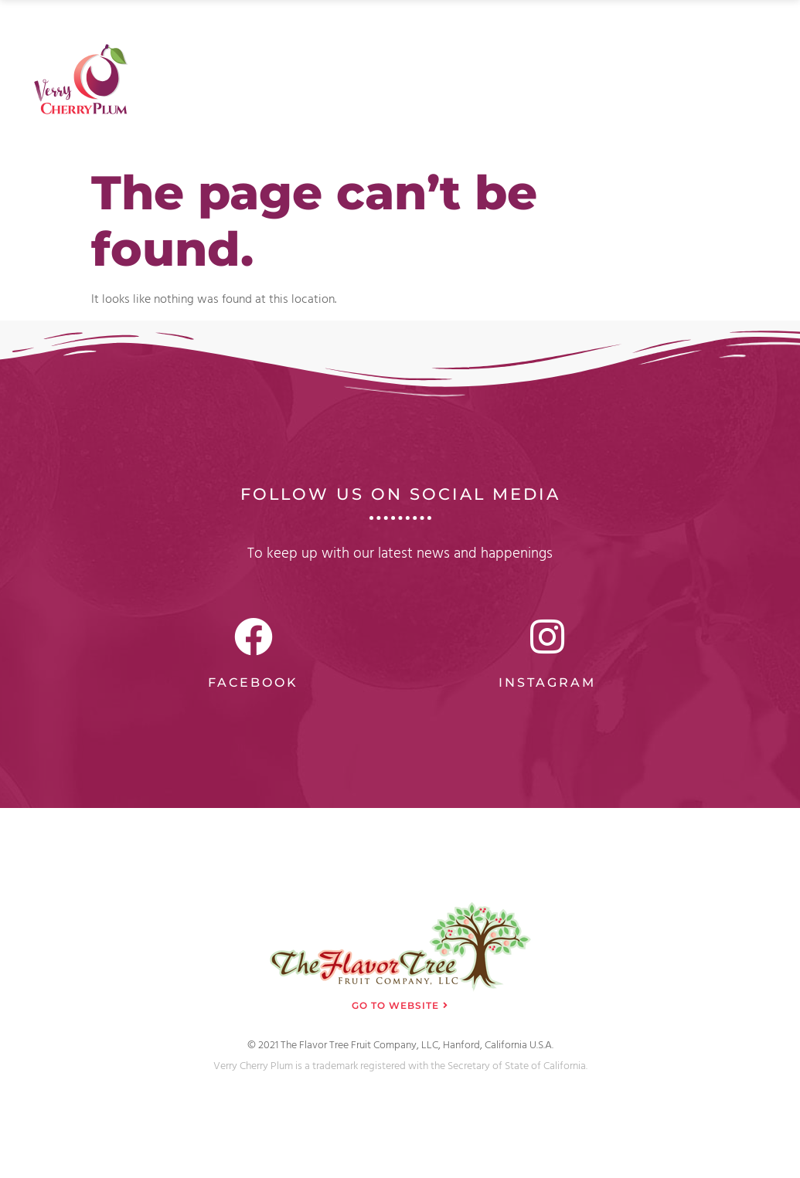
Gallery (507, 33)
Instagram (547, 682)
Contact (746, 33)
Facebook (253, 682)
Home (373, 33)
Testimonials (657, 33)
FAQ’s (574, 33)
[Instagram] (547, 636)
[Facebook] (253, 636)
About (439, 33)
